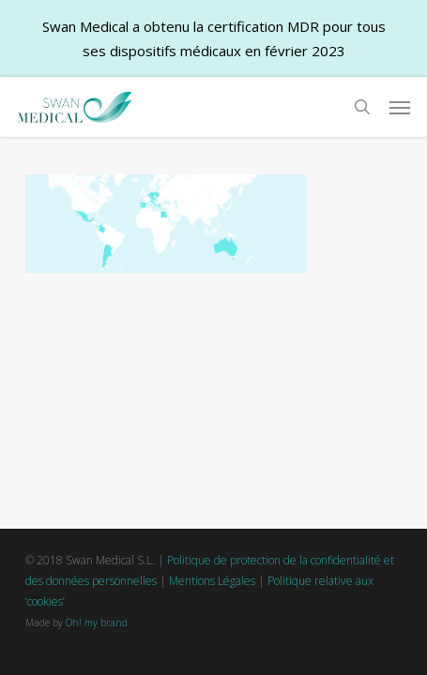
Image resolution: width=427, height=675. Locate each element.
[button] (399, 107)
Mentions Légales (212, 581)
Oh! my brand (97, 622)
